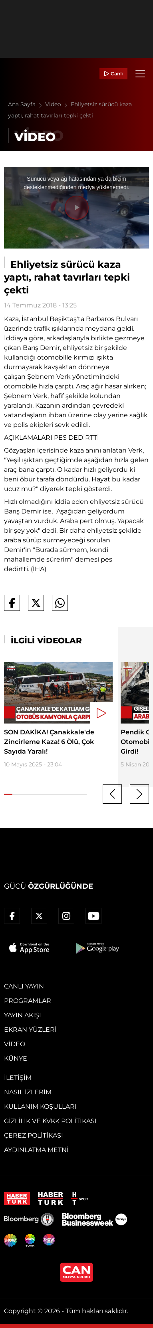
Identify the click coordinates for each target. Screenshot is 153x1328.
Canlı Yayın (24, 986)
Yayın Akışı (22, 1015)
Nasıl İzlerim (28, 1092)
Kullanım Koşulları (40, 1106)
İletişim (18, 1077)
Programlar (27, 1001)
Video (58, 104)
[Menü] (140, 73)
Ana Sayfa (26, 104)
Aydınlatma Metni (36, 1150)
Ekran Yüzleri (30, 1029)
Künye (15, 1058)
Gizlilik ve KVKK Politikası (50, 1121)
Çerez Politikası (33, 1135)
